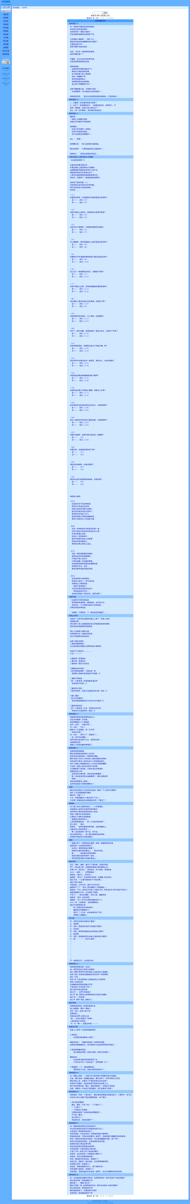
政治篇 (5, 41)
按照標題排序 (100, 21)
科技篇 (5, 28)
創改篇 (5, 34)
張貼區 (5, 14)
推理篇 (5, 44)
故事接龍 (5, 54)
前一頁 (95, 18)
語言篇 (5, 21)
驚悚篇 (5, 31)
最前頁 (89, 18)
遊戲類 (5, 47)
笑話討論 (5, 51)
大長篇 (5, 38)
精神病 (5, 24)
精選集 (5, 18)
